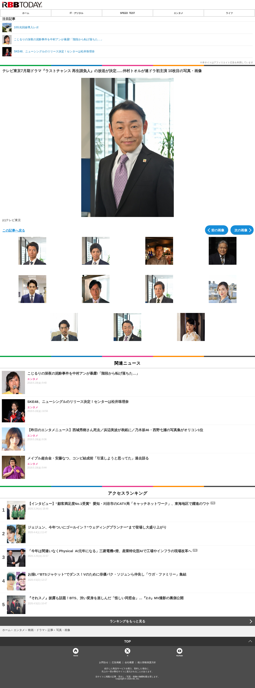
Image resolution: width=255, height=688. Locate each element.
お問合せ (103, 662)
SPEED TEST (127, 13)
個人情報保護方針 (146, 662)
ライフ (229, 13)
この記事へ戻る (13, 230)
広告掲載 (116, 662)
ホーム (25, 13)
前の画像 (217, 230)
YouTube (179, 655)
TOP (127, 641)
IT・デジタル (77, 13)
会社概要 (129, 662)
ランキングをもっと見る (127, 621)
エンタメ (178, 13)
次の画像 (240, 230)
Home (75, 655)
